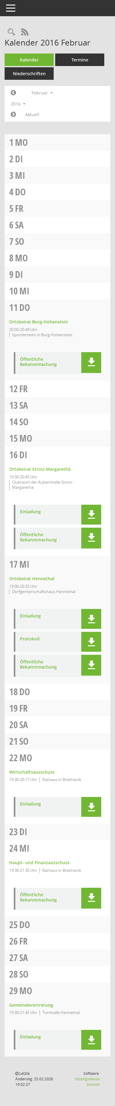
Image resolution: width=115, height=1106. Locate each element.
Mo (21, 142)
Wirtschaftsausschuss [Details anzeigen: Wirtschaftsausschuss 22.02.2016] (32, 772)
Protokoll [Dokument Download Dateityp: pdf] (30, 639)
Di (19, 159)
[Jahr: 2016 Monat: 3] (13, 114)
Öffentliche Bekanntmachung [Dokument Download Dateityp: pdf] (38, 362)
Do (20, 192)
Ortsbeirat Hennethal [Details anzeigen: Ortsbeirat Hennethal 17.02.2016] (31, 578)
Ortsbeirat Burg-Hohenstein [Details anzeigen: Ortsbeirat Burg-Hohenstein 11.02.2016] (38, 322)
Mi (20, 175)
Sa (19, 225)
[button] (91, 362)
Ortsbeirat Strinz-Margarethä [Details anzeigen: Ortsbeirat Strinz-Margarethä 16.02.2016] (40, 469)
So (19, 241)
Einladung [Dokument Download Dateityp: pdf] (30, 511)
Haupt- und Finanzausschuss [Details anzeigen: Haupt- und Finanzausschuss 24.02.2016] (39, 862)
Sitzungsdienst (87, 1081)
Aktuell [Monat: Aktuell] (32, 114)
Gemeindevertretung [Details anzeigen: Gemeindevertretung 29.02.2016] (31, 1005)
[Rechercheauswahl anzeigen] (11, 32)
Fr (19, 208)
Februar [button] (42, 93)
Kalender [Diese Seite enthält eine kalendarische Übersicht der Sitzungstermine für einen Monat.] (29, 60)
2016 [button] (18, 104)
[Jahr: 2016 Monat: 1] (13, 92)
